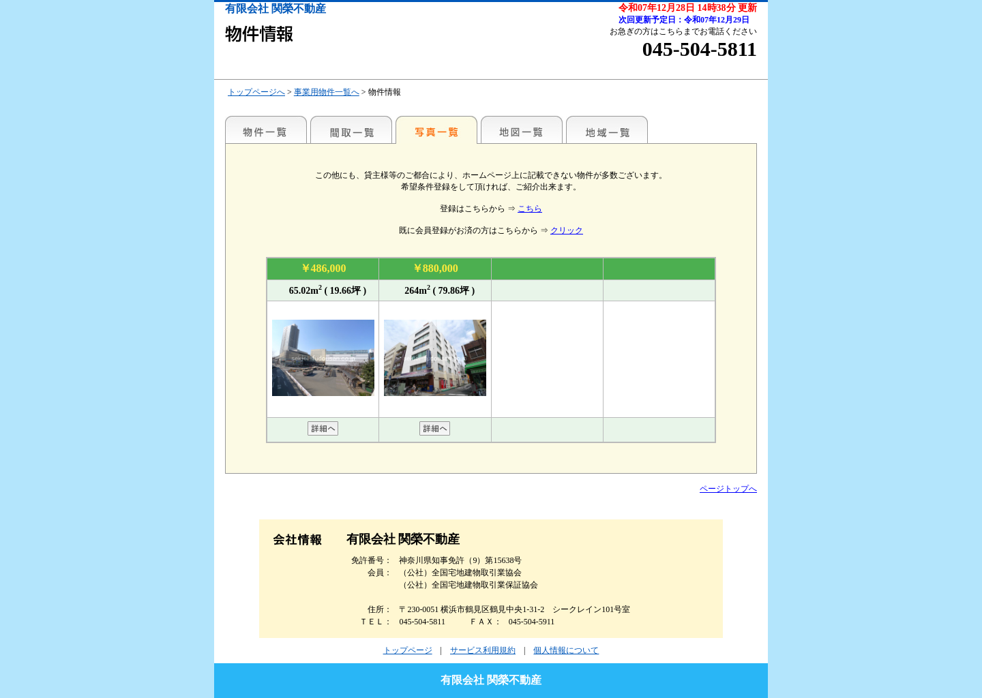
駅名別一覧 (266, 129)
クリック (566, 230)
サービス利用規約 (483, 650)
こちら (530, 208)
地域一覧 (607, 129)
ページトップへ (728, 489)
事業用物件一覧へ (326, 92)
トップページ (407, 650)
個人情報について (566, 650)
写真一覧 (436, 129)
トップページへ (256, 92)
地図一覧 (522, 129)
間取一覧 (351, 129)
